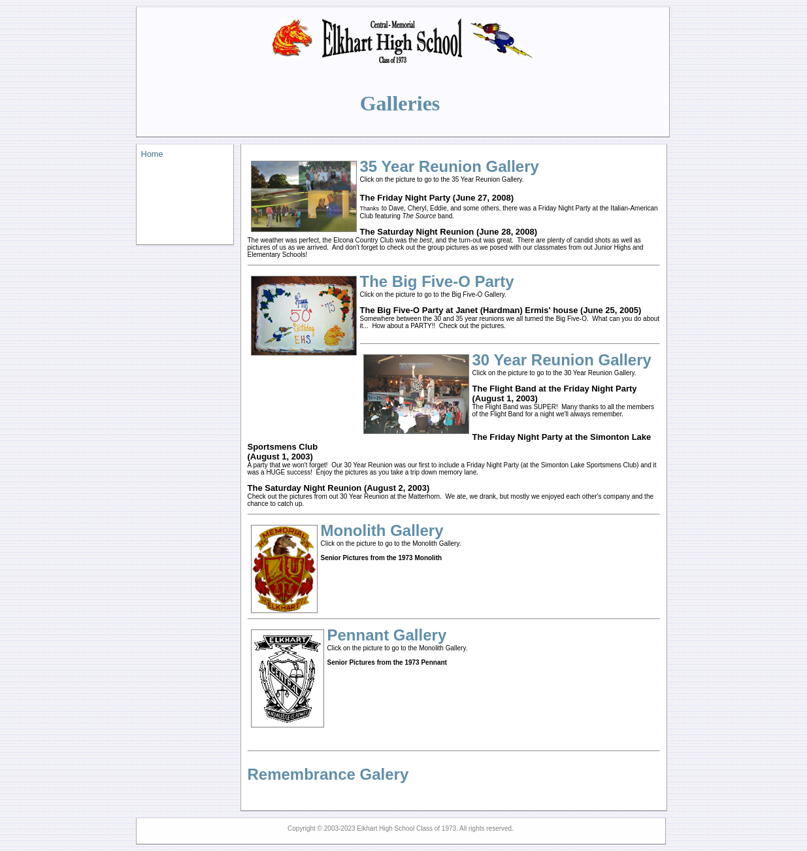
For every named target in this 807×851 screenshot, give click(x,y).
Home (152, 154)
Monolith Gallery (382, 530)
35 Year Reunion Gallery (449, 166)
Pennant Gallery (387, 635)
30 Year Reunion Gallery (561, 360)
